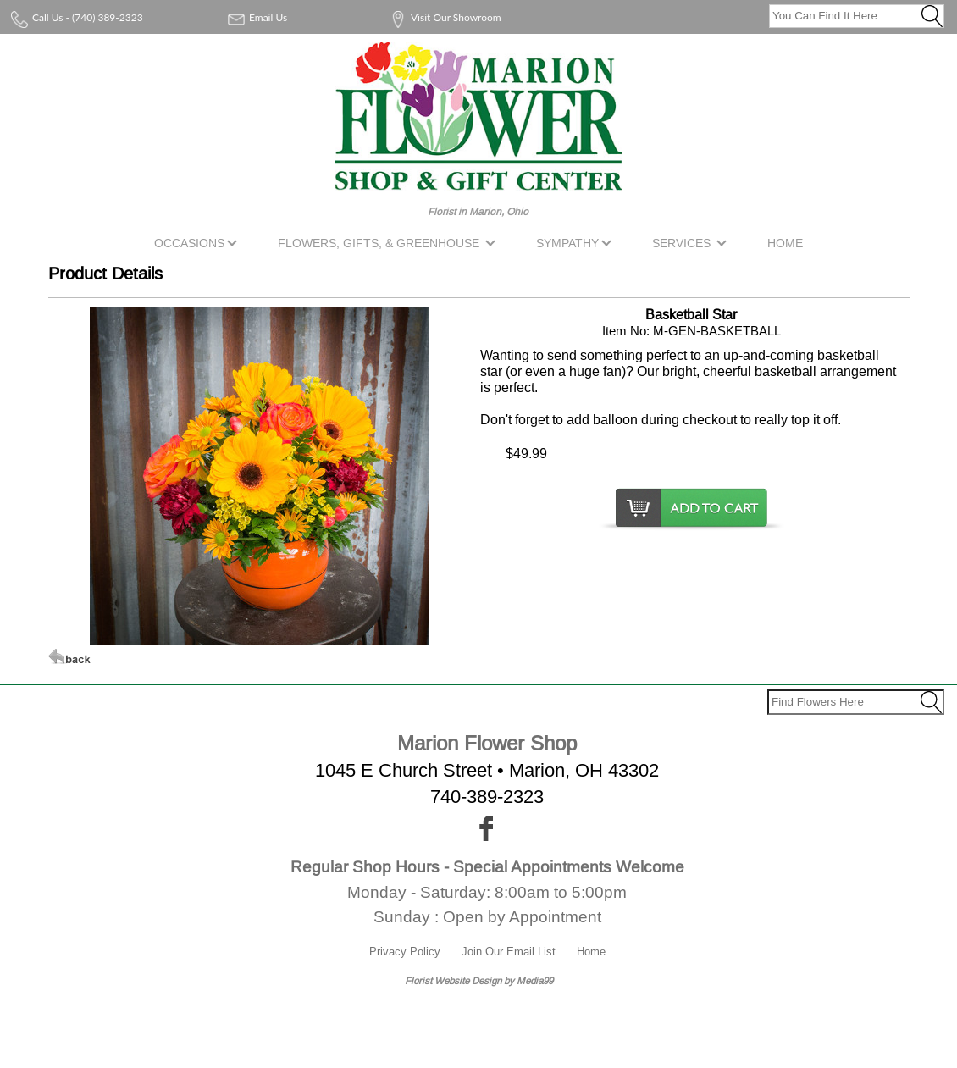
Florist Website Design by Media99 (479, 980)
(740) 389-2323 (107, 17)
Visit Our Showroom (456, 17)
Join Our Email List (509, 951)
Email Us (268, 17)
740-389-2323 (487, 796)
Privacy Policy (404, 951)
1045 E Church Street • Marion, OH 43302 (487, 770)
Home (591, 951)
